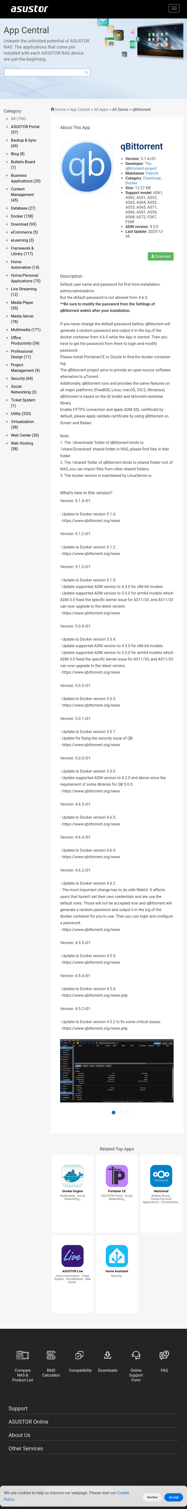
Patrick (152, 173)
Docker (131, 183)
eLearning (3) (22, 240)
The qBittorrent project (141, 166)
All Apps (101, 109)
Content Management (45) (22, 195)
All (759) (18, 118)
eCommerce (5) (24, 232)
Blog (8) (18, 154)
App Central (80, 109)
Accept (174, 1497)
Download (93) (23, 224)
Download (152, 178)
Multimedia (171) (26, 329)
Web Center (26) (25, 435)
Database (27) (23, 208)
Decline (152, 1497)
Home (58, 109)
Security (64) (22, 378)
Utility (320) (21, 413)
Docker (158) (22, 216)
